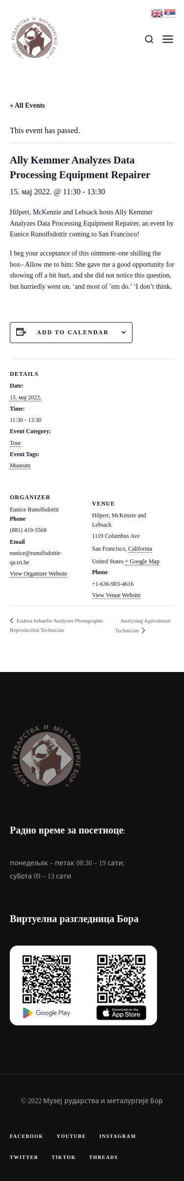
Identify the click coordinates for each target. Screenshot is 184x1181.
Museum (20, 465)
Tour (15, 443)
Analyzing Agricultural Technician (143, 625)
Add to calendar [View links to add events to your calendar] (73, 332)
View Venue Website (116, 595)
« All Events (27, 105)
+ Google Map (142, 561)
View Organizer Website (38, 573)
